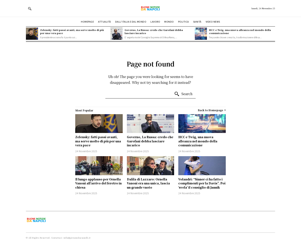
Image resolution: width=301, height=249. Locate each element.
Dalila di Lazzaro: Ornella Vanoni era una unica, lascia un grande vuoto (148, 183)
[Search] (183, 94)
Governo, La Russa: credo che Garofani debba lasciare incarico (154, 31)
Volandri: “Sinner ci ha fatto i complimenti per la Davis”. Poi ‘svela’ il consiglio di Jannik (202, 183)
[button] (29, 8)
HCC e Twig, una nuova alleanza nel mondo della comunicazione (240, 31)
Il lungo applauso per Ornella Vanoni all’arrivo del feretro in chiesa (98, 183)
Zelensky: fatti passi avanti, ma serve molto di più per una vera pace (72, 31)
